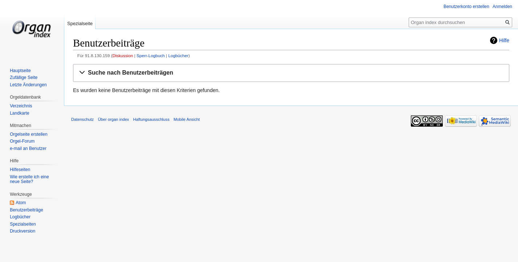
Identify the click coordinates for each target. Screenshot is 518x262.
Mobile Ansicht (187, 119)
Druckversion (22, 231)
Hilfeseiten (20, 169)
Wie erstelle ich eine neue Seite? (29, 179)
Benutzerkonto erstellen (466, 6)
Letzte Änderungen (28, 84)
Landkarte (19, 113)
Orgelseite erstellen (28, 134)
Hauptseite (20, 70)
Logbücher (178, 55)
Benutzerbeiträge (26, 210)
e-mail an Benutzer (28, 148)
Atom (21, 202)
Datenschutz (82, 119)
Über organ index (113, 119)
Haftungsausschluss (151, 119)
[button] (291, 73)
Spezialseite (80, 23)
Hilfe (504, 40)
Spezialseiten (23, 224)
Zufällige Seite (23, 77)
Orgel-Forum (22, 141)
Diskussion (122, 55)
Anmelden (502, 6)
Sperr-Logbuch (151, 55)
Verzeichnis (21, 105)
